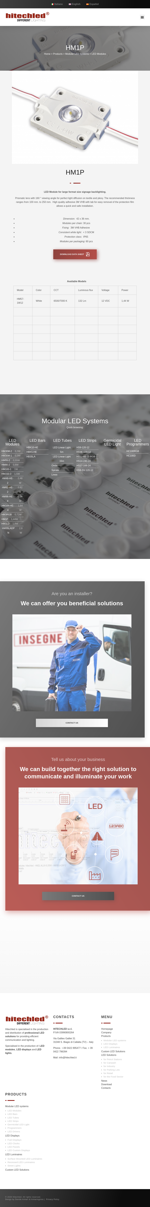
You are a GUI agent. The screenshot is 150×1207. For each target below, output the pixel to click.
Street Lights (14, 1165)
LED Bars (12, 1114)
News (104, 1081)
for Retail (108, 1073)
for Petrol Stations (113, 1059)
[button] (142, 17)
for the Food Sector (113, 1076)
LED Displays (110, 1044)
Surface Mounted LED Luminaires (25, 1159)
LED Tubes (13, 1117)
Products (57, 54)
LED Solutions (108, 1055)
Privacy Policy (52, 1199)
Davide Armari (21, 1199)
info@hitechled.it (68, 1057)
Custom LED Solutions (113, 1051)
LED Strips (13, 1121)
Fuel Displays (14, 1140)
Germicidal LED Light (18, 1124)
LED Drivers (14, 1131)
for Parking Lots (112, 1069)
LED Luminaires (112, 1047)
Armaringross (37, 1199)
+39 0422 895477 (71, 1048)
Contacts (106, 1088)
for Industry (109, 1066)
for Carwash (110, 1062)
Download (106, 1084)
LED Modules (99, 54)
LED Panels (14, 1147)
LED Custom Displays (19, 1150)
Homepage (107, 1029)
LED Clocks (14, 1143)
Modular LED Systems (77, 54)
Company (106, 1032)
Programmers (15, 1128)
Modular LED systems (115, 1040)
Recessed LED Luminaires (21, 1162)
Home (47, 54)
